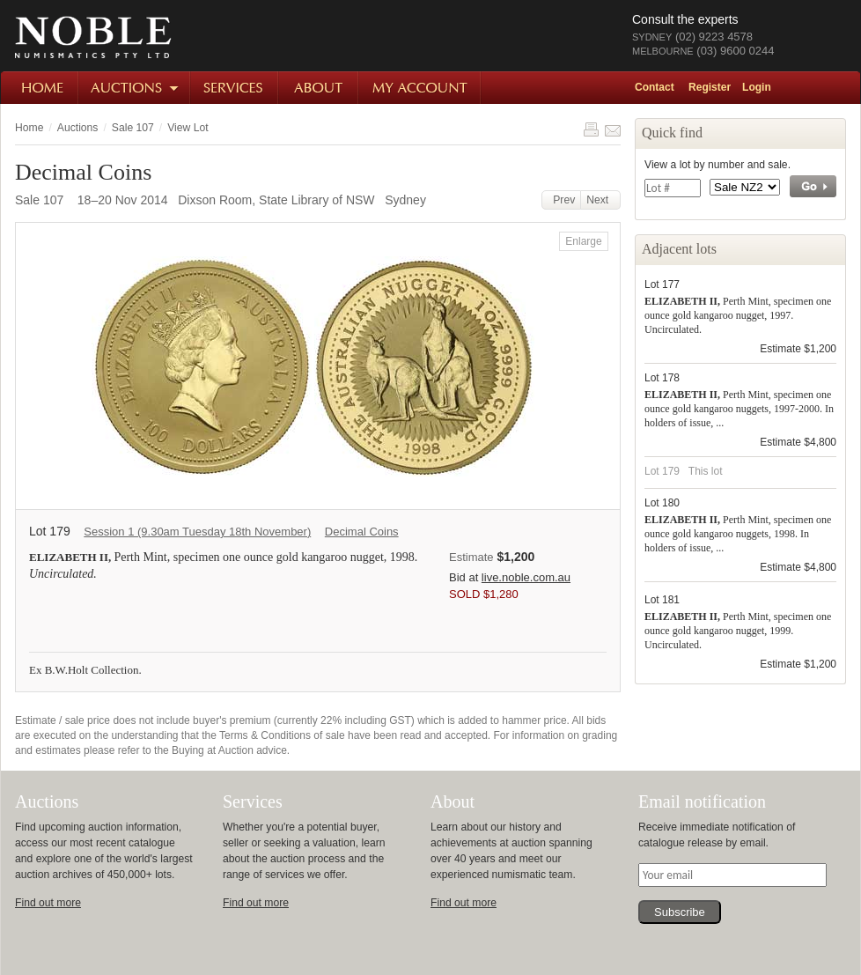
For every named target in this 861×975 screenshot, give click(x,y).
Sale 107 (133, 128)
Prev (562, 200)
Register (709, 87)
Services (235, 87)
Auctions (135, 87)
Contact (654, 87)
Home (40, 87)
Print (591, 129)
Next (600, 200)
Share (613, 129)
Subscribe (679, 912)
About (319, 87)
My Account (420, 87)
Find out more (48, 903)
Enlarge (583, 241)
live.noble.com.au (526, 577)
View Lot (187, 128)
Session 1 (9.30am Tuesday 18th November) (197, 531)
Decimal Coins (362, 531)
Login (756, 87)
